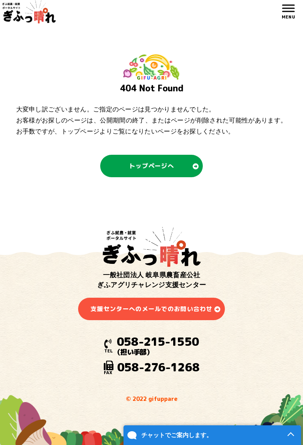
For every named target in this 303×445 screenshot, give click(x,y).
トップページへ (151, 165)
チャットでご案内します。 (176, 435)
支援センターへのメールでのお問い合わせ (151, 308)
